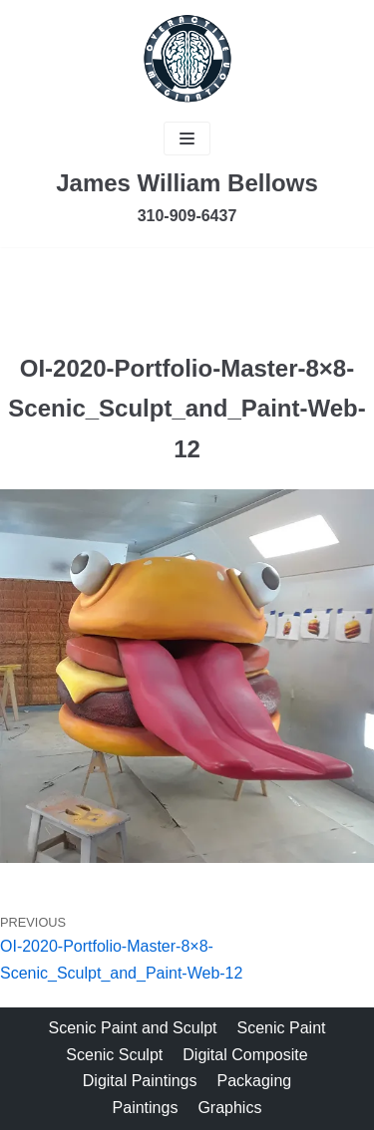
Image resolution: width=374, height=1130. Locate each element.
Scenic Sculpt (114, 1054)
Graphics (229, 1107)
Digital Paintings (140, 1080)
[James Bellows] (187, 59)
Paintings (146, 1107)
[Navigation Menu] (187, 138)
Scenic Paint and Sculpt (133, 1027)
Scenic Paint (281, 1027)
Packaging (254, 1080)
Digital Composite (245, 1054)
